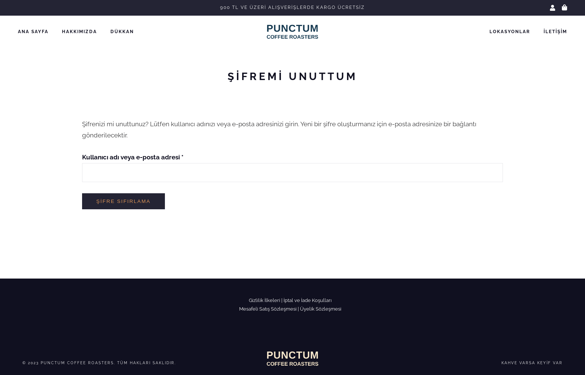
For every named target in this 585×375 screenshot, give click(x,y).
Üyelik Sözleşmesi (320, 309)
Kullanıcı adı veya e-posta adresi (133, 157)
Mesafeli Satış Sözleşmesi (268, 309)
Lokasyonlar (509, 31)
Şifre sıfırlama (123, 201)
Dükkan (122, 31)
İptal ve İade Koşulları (308, 300)
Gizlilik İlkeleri (264, 300)
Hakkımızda (79, 31)
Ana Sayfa (33, 31)
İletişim (555, 31)
